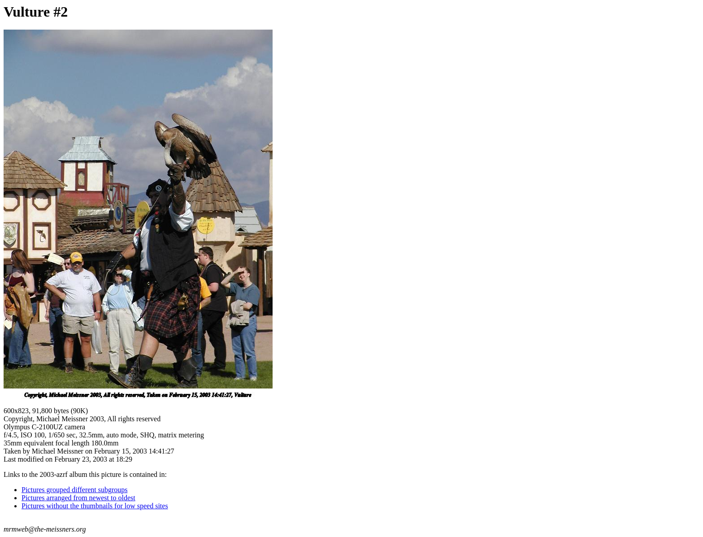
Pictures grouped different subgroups (75, 489)
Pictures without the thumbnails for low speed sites (95, 506)
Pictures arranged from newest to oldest (78, 498)
